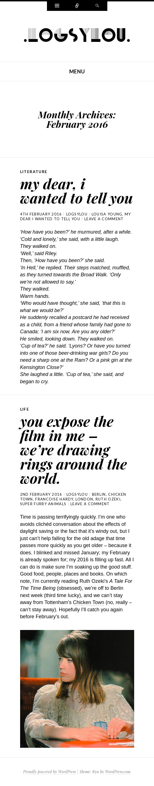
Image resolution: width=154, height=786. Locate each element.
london (84, 499)
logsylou (76, 214)
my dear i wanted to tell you (75, 216)
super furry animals (43, 504)
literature (34, 171)
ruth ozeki (108, 499)
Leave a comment (104, 219)
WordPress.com (117, 771)
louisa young (107, 214)
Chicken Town (88, 602)
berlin (99, 494)
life (24, 409)
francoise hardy (54, 499)
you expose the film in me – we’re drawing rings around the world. (73, 449)
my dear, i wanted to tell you (76, 190)
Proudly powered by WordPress (49, 771)
